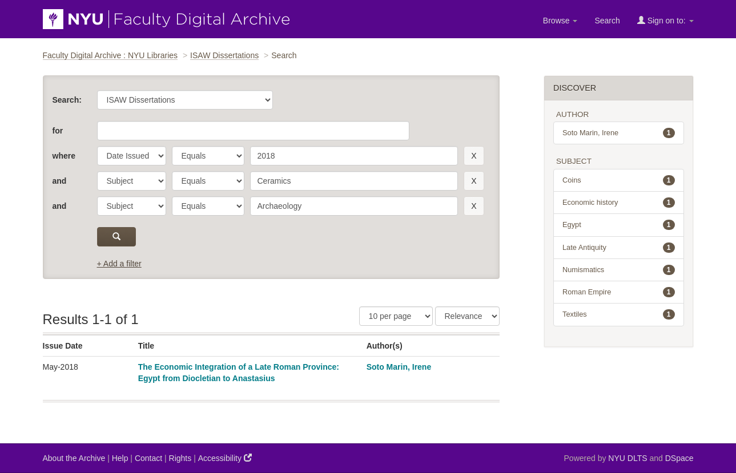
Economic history (618, 202)
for (58, 130)
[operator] (208, 155)
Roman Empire (618, 292)
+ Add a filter (119, 263)
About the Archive (74, 458)
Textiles (618, 314)
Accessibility (225, 458)
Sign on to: (665, 20)
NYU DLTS (627, 458)
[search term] (354, 155)
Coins (618, 180)
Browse (560, 20)
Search (607, 20)
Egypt (618, 225)
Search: (67, 99)
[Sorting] (467, 316)
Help (120, 458)
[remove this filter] (474, 155)
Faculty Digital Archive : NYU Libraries (110, 55)
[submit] (116, 236)
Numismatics (618, 270)
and (60, 180)
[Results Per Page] (396, 316)
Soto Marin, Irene (399, 366)
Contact (148, 458)
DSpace (679, 458)
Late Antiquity (618, 247)
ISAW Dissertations (224, 55)
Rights (180, 458)
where (64, 155)
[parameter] (131, 155)
